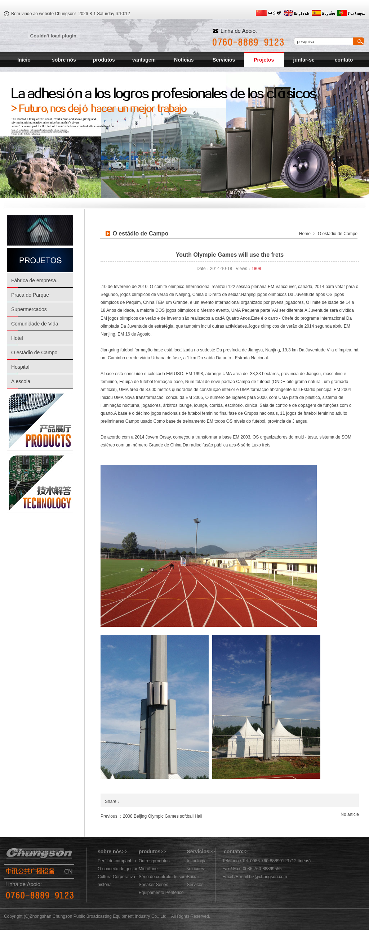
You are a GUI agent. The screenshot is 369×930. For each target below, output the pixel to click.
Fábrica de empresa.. (35, 280)
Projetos (264, 60)
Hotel (17, 338)
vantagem (144, 60)
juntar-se (304, 60)
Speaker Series (153, 884)
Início (24, 60)
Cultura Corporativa (116, 876)
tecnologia (197, 860)
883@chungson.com (242, 884)
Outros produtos (154, 860)
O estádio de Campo (34, 352)
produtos (104, 60)
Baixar (193, 876)
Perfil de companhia (117, 860)
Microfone (148, 868)
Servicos (195, 884)
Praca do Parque (30, 295)
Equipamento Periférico (161, 892)
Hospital (20, 367)
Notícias (184, 60)
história (105, 884)
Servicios (224, 60)
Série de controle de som (163, 876)
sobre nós (64, 60)
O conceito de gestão (118, 868)
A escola (20, 381)
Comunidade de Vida (34, 324)
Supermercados (29, 309)
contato (344, 60)
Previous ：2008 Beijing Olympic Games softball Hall (151, 816)
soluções (195, 868)
